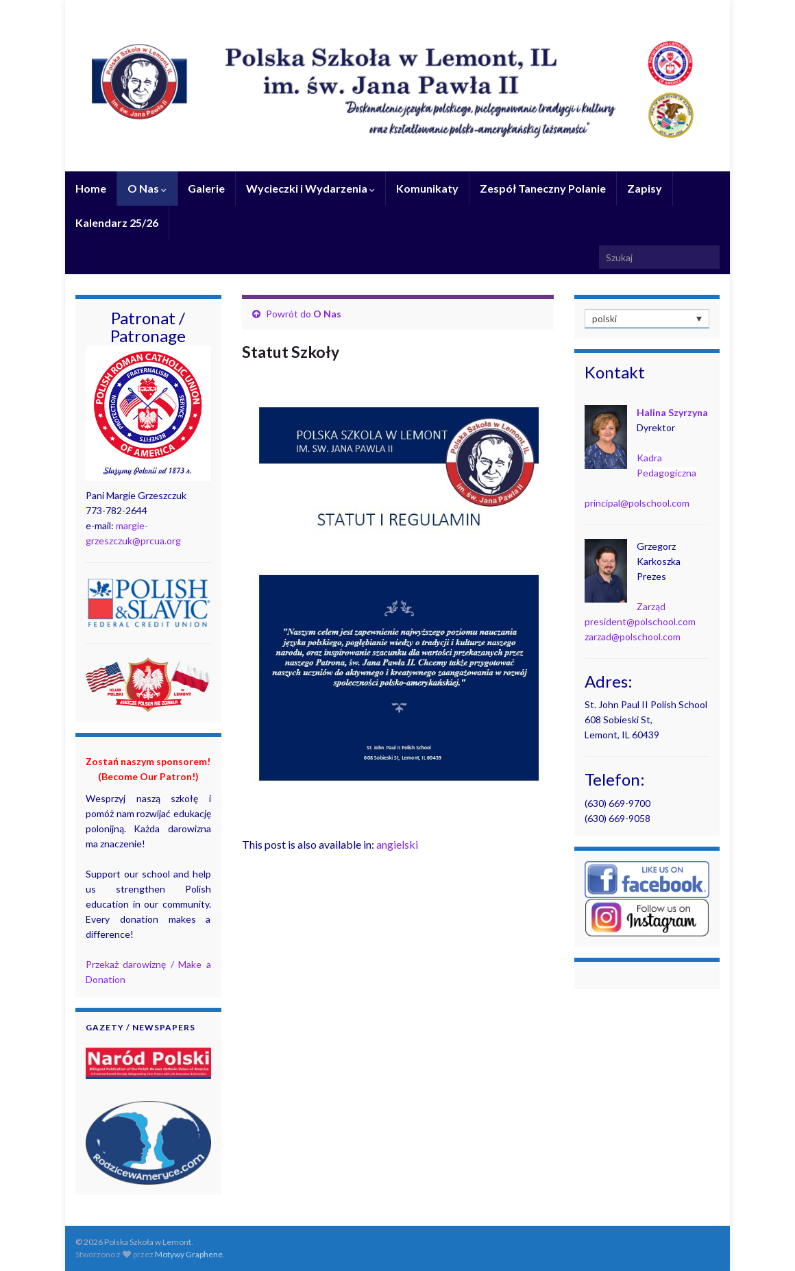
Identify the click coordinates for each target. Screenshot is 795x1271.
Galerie (206, 188)
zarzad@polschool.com (633, 636)
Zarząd (651, 606)
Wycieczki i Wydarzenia (310, 188)
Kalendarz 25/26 (116, 222)
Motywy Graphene (189, 1254)
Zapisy (644, 188)
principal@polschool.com (637, 503)
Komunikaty (427, 188)
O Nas (147, 188)
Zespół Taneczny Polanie (543, 188)
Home (90, 188)
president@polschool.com (640, 621)
